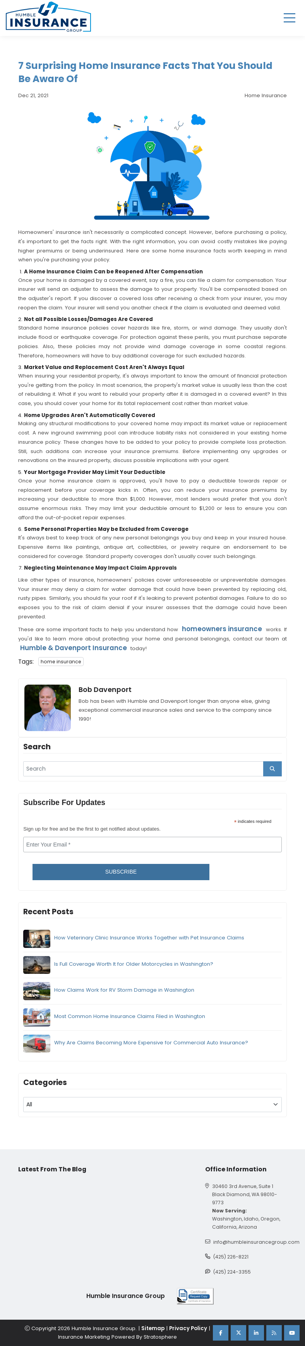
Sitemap (152, 1328)
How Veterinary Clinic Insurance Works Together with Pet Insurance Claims (149, 937)
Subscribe (121, 872)
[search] (152, 769)
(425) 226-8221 (230, 1256)
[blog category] (152, 1105)
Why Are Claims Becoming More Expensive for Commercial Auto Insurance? (151, 1042)
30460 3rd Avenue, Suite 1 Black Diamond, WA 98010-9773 (244, 1194)
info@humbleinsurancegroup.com (256, 1242)
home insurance (61, 661)
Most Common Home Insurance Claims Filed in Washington (129, 1016)
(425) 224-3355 (232, 1272)
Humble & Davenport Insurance (73, 648)
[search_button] (272, 769)
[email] (152, 844)
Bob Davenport (105, 689)
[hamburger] (289, 17)
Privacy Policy (188, 1328)
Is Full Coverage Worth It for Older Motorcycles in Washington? (133, 964)
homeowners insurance (222, 629)
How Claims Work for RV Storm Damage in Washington (124, 990)
